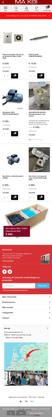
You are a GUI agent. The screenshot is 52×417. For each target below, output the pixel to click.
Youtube (10, 271)
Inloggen (26, 8)
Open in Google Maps (14, 337)
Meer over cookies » (36, 413)
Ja (11, 413)
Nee (21, 413)
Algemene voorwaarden (18, 397)
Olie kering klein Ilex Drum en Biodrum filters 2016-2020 (13, 56)
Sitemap (41, 397)
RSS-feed (32, 397)
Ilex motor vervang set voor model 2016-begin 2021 (38, 178)
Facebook (4, 271)
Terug (3, 2)
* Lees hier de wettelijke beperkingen (15, 290)
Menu (5, 8)
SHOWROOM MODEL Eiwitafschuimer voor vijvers (37, 114)
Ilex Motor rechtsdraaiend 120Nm (13, 177)
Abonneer (43, 286)
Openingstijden (8, 261)
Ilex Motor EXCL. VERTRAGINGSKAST (11, 113)
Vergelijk (6, 71)
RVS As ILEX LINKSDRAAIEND (35, 55)
